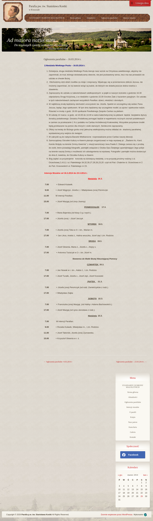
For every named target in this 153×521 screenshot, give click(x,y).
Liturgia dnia (142, 3)
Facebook (130, 455)
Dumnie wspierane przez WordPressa (116, 515)
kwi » (145, 475)
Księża (132, 417)
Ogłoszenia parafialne (109, 18)
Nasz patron (45, 26)
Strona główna (75, 18)
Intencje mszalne (129, 18)
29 (142, 496)
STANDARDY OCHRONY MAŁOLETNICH (46, 18)
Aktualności (90, 18)
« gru (120, 475)
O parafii (32, 26)
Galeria (72, 26)
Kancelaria (60, 26)
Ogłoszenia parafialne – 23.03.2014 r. (131, 362)
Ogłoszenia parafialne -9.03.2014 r (58, 362)
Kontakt (83, 26)
